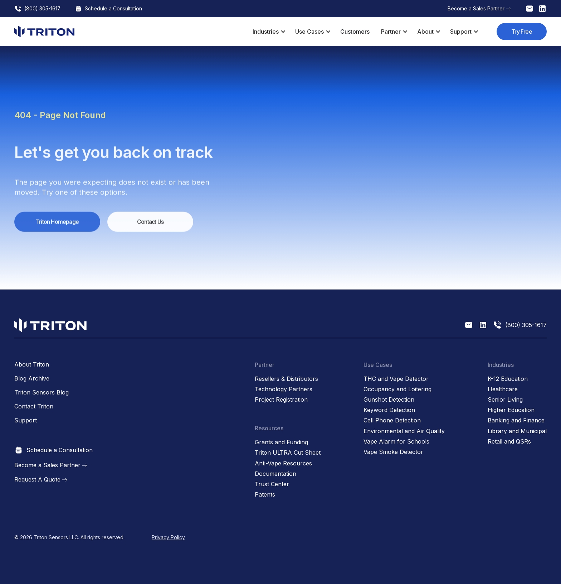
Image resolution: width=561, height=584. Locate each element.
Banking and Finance (516, 420)
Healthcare (503, 389)
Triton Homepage (57, 226)
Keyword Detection (389, 410)
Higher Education (511, 410)
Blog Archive (31, 378)
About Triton (31, 364)
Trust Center (272, 484)
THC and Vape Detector (396, 378)
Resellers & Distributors (286, 378)
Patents (265, 494)
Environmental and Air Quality (404, 431)
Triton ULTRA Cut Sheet (288, 452)
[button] (268, 31)
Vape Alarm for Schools (396, 441)
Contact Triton (33, 406)
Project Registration (281, 399)
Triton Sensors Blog (41, 392)
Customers (355, 31)
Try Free (521, 31)
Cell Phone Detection (392, 420)
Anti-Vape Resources (283, 463)
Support (25, 420)
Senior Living (505, 399)
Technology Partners (283, 389)
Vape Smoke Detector (393, 452)
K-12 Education (508, 378)
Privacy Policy (168, 537)
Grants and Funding (281, 442)
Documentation (275, 473)
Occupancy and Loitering (397, 389)
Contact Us (150, 226)
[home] (44, 31)
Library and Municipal (517, 431)
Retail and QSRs (509, 441)
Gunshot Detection (389, 399)
